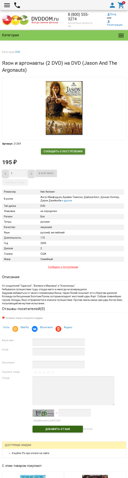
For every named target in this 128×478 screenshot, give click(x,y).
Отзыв (6, 378)
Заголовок (8, 362)
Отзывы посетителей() (23, 309)
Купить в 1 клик (15, 182)
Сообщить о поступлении (63, 151)
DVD (17, 52)
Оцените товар (11, 371)
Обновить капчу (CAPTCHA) (46, 420)
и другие (66, 200)
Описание (11, 277)
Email (5, 349)
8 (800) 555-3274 (78, 16)
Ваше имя (8, 340)
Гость (6, 327)
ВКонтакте (46, 328)
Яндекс (67, 328)
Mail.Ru (24, 328)
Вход (111, 14)
